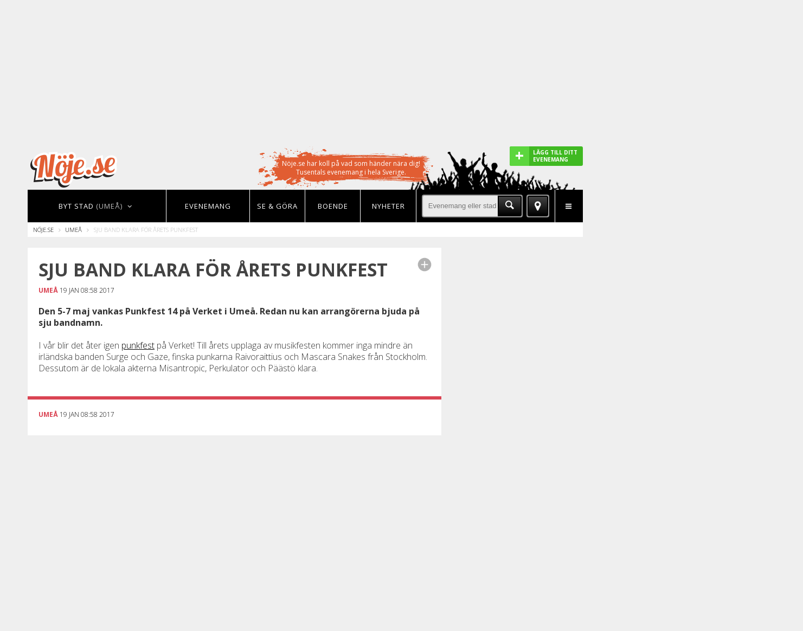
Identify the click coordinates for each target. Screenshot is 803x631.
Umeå (73, 230)
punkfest (138, 345)
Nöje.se (43, 230)
